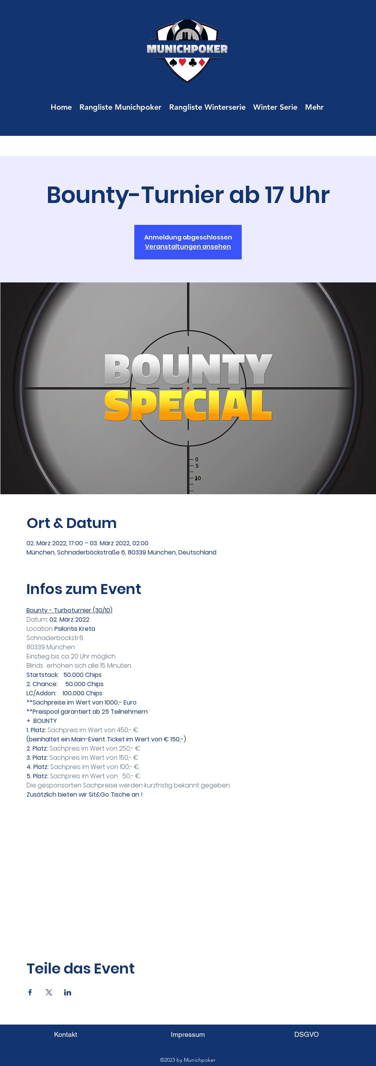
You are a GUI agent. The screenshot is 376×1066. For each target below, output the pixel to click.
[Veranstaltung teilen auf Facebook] (30, 992)
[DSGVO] (306, 1034)
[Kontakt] (65, 1034)
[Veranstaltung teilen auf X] (49, 992)
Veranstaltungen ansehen (188, 246)
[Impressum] (188, 1034)
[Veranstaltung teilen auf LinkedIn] (67, 992)
